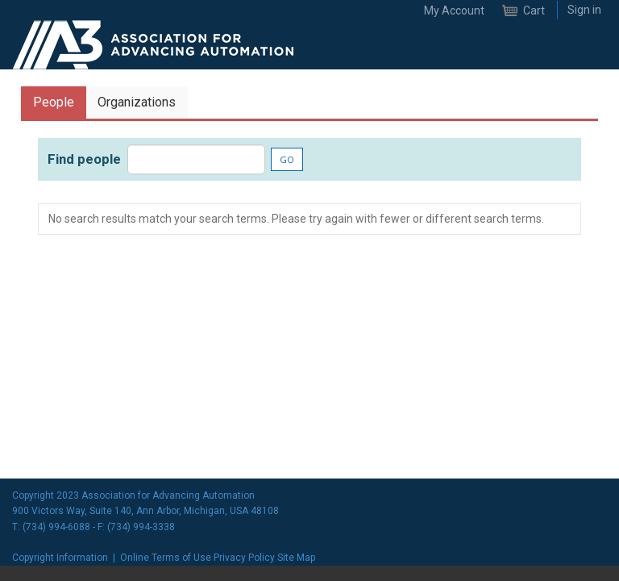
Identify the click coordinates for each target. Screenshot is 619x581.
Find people (84, 159)
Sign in (584, 9)
